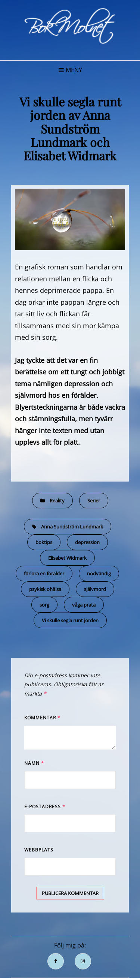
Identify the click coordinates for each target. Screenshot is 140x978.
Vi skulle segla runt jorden (70, 620)
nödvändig (99, 573)
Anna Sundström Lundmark (72, 526)
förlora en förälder (44, 573)
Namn (34, 763)
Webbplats (38, 850)
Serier (93, 500)
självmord (95, 589)
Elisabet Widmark (67, 557)
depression (87, 542)
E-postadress (44, 806)
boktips (43, 542)
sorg (44, 604)
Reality (57, 500)
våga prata (84, 604)
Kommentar (42, 718)
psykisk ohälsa (45, 589)
